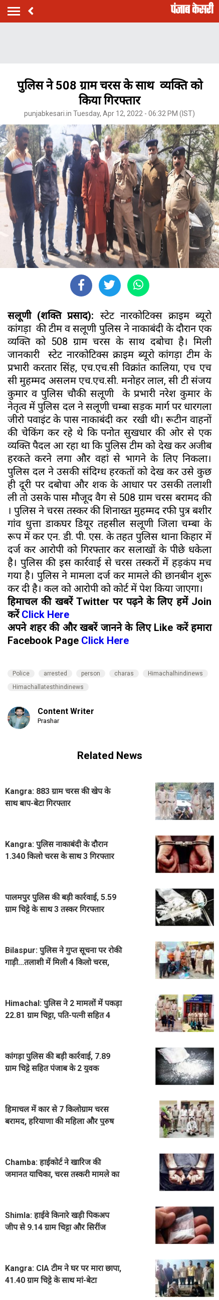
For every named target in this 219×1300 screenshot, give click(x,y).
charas (124, 673)
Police (21, 673)
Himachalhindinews (175, 673)
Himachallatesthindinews (48, 687)
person (90, 673)
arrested (55, 673)
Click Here (45, 614)
